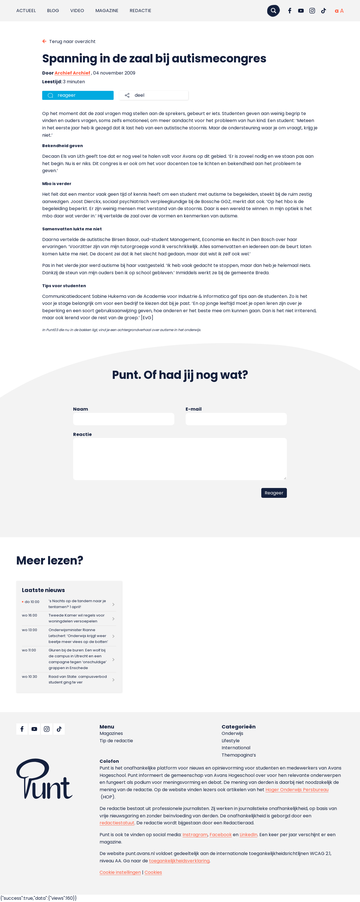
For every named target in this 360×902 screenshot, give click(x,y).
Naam (80, 409)
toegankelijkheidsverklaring (179, 861)
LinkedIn (248, 834)
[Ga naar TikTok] (323, 10)
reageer (67, 95)
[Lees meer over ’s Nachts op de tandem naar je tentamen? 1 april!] (69, 604)
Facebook (221, 834)
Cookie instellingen (120, 872)
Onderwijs (232, 733)
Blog (53, 10)
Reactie (82, 434)
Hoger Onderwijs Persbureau (297, 789)
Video (77, 10)
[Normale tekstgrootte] (337, 10)
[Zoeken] (273, 10)
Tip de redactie (116, 740)
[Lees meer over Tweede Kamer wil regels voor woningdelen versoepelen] (69, 618)
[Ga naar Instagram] (312, 10)
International (236, 747)
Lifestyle (231, 740)
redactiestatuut (117, 823)
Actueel (26, 10)
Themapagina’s (239, 755)
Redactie (140, 10)
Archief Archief (72, 73)
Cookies (153, 872)
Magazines (111, 733)
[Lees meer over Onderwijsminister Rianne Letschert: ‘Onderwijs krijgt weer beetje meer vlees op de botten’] (69, 636)
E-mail (194, 409)
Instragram (195, 834)
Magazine (106, 10)
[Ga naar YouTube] (301, 10)
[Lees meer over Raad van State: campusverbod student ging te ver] (69, 679)
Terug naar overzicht (72, 41)
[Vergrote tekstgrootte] (342, 10)
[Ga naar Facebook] (289, 10)
